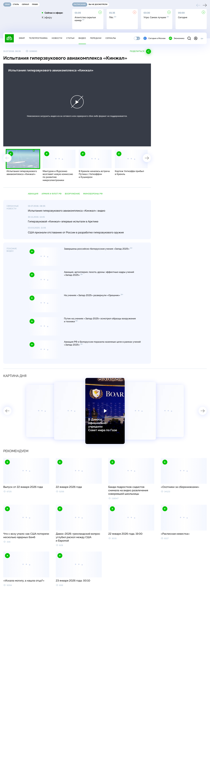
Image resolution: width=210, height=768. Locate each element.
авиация (33, 194)
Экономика (176, 38)
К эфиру (47, 17)
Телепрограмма (38, 38)
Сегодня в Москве (154, 38)
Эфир (22, 38)
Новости (57, 38)
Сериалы (110, 38)
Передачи (95, 38)
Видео (82, 38)
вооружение (72, 194)
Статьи (70, 38)
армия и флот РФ (52, 194)
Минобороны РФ (93, 194)
